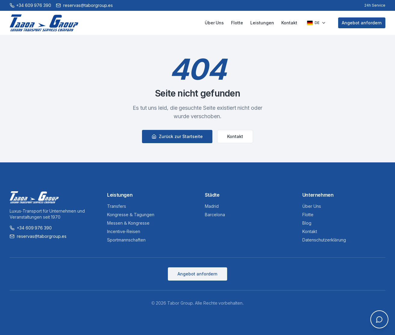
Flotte (237, 23)
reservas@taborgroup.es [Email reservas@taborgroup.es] (84, 5)
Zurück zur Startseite (177, 136)
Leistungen (262, 23)
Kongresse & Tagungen (130, 214)
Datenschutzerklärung (324, 240)
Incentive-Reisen (123, 231)
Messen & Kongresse (128, 223)
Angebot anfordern (362, 23)
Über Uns (214, 23)
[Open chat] (379, 319)
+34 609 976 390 (31, 228)
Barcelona (215, 214)
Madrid (212, 206)
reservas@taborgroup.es (38, 236)
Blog (306, 223)
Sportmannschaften (126, 240)
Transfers (116, 206)
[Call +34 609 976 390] (30, 5)
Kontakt (289, 23)
